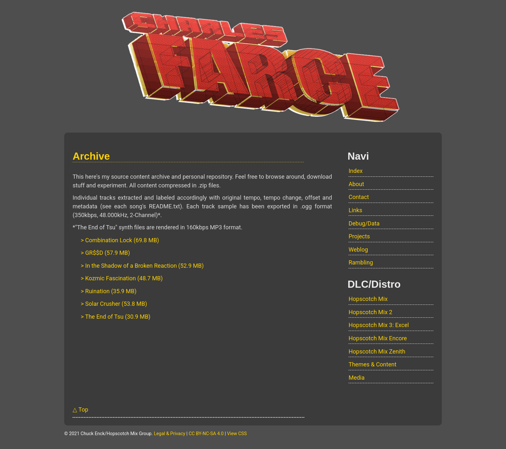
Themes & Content (372, 364)
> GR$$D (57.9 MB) (105, 252)
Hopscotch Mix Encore (378, 338)
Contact (359, 197)
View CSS (237, 433)
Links (355, 210)
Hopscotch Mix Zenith (377, 351)
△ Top (80, 409)
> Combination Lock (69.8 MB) (120, 240)
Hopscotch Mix (368, 298)
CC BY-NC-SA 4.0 (206, 433)
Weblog (358, 249)
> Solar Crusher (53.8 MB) (114, 303)
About (356, 184)
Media (357, 377)
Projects (359, 236)
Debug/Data (364, 223)
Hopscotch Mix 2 (370, 312)
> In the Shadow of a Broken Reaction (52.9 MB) (142, 265)
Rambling (361, 262)
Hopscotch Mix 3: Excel (379, 325)
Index (355, 170)
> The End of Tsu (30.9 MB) (115, 316)
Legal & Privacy (169, 433)
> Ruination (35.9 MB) (109, 291)
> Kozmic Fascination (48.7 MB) (122, 278)
